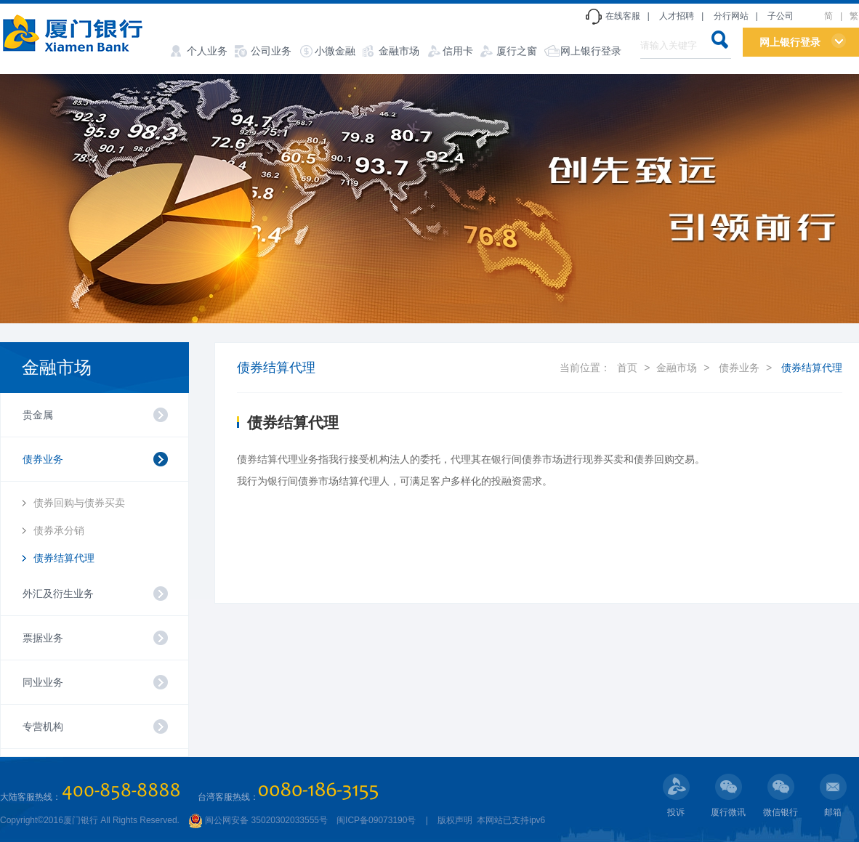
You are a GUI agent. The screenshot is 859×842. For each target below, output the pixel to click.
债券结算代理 (63, 558)
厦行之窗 (516, 51)
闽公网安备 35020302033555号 (258, 820)
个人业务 (207, 51)
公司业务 (271, 51)
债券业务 (739, 367)
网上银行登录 (590, 51)
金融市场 (399, 51)
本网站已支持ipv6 (510, 820)
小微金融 (335, 51)
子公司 (780, 16)
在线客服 (622, 16)
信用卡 (458, 51)
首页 (627, 367)
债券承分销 (58, 530)
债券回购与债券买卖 (79, 503)
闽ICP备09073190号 (376, 820)
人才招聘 (676, 16)
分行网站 (731, 16)
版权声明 (454, 820)
